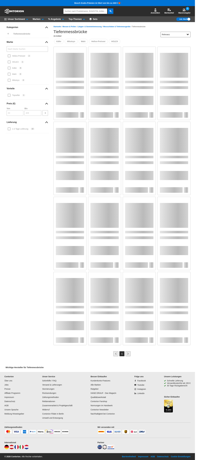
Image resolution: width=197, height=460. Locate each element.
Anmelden (155, 11)
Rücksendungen (49, 393)
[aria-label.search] (110, 11)
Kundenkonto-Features (100, 381)
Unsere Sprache (11, 410)
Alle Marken (96, 385)
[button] (155, 11)
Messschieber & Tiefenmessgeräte (117, 27)
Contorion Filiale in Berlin (53, 414)
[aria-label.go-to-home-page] (14, 13)
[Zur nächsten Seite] (128, 353)
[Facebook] (140, 380)
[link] (27, 27)
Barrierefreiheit (129, 456)
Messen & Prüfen (69, 27)
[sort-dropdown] (176, 34)
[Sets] (93, 19)
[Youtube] (139, 385)
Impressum (9, 397)
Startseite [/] (57, 27)
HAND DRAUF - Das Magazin (103, 393)
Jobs (6, 385)
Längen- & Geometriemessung (90, 27)
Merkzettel (169, 11)
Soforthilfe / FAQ (49, 381)
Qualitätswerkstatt (98, 397)
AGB (6, 405)
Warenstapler (184, 11)
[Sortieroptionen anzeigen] (188, 34)
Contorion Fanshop (99, 401)
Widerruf (45, 410)
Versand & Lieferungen (52, 385)
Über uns (8, 381)
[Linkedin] (139, 393)
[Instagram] (140, 389)
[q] (85, 11)
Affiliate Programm (12, 393)
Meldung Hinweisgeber (14, 414)
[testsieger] (104, 448)
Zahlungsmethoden (50, 397)
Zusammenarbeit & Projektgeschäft (57, 405)
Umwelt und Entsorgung (52, 418)
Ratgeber (95, 389)
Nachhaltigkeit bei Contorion (103, 414)
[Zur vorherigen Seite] (115, 353)
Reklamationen (48, 401)
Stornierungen (48, 389)
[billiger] (110, 448)
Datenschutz (9, 401)
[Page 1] (121, 353)
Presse (7, 389)
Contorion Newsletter (100, 410)
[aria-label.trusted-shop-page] (168, 406)
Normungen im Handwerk (102, 405)
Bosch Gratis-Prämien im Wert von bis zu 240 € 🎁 (97, 3)
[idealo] (99, 448)
